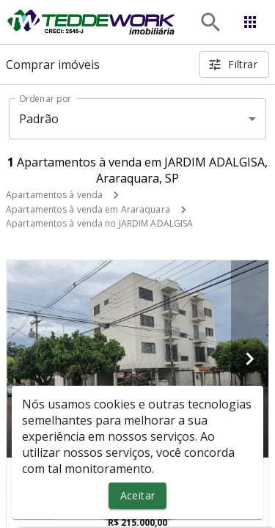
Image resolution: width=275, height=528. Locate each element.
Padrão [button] (39, 119)
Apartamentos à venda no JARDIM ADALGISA (99, 223)
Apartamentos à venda (54, 194)
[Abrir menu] (250, 22)
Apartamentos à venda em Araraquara (88, 209)
